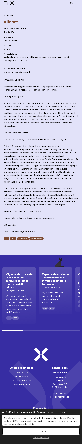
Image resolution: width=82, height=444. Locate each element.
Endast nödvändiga (41, 438)
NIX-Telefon (22, 373)
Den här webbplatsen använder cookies (21, 412)
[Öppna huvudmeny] (76, 3)
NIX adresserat (22, 377)
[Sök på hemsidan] (69, 3)
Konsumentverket (22, 384)
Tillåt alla (41, 431)
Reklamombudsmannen (22, 381)
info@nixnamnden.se (59, 397)
